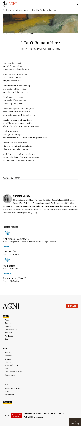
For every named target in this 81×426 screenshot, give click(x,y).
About (6, 349)
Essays (7, 323)
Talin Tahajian (14, 281)
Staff (6, 368)
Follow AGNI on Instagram (54, 413)
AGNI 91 (37, 48)
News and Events (12, 365)
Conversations (11, 329)
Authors (8, 356)
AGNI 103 (7, 273)
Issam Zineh (14, 269)
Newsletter (9, 395)
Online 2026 (7, 233)
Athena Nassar (15, 254)
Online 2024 (7, 260)
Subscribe (7, 402)
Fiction (8, 326)
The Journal (10, 375)
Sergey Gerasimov (50, 242)
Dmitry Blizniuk (15, 242)
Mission (8, 362)
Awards (8, 359)
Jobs (7, 391)
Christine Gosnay (52, 48)
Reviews (8, 333)
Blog (6, 339)
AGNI (11, 306)
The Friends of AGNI (13, 372)
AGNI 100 (7, 246)
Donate (72, 306)
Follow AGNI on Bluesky (33, 413)
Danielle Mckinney (8, 34)
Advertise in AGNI (12, 388)
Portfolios (9, 336)
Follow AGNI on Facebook (33, 417)
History (8, 352)
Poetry (24, 48)
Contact (7, 384)
